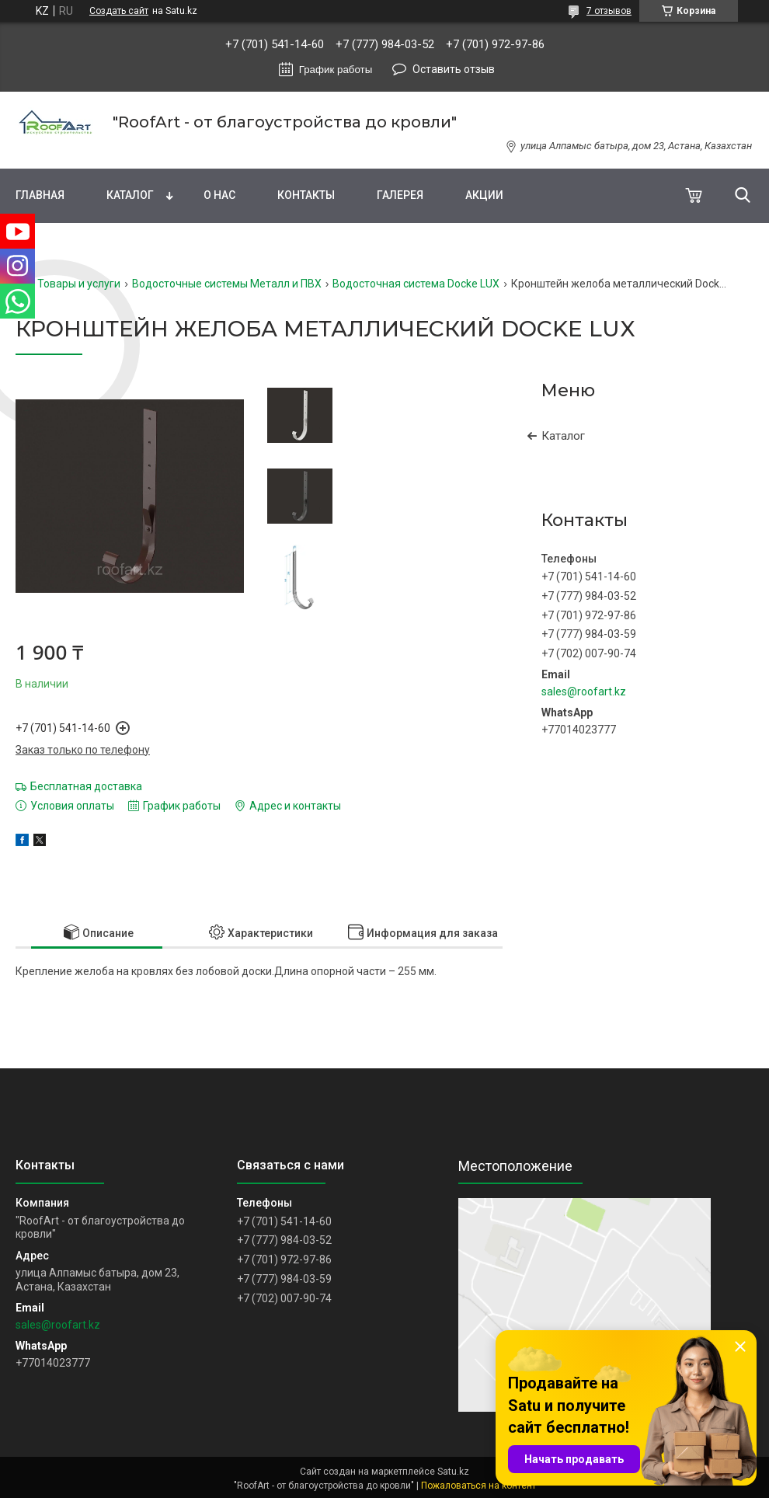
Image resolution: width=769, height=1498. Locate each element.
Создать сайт (118, 10)
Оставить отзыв (453, 69)
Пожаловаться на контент (478, 1485)
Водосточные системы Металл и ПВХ (227, 283)
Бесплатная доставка (86, 786)
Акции (484, 195)
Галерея (400, 195)
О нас (219, 195)
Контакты (306, 195)
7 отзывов (609, 10)
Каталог (130, 195)
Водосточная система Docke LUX (415, 283)
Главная (40, 195)
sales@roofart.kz (583, 691)
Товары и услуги (78, 283)
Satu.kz (453, 1471)
